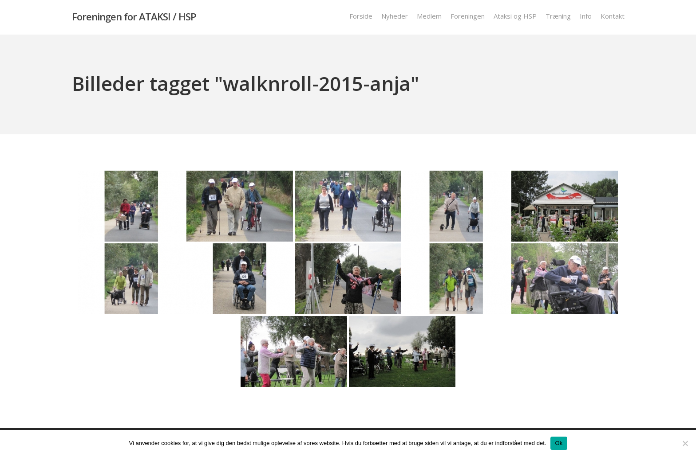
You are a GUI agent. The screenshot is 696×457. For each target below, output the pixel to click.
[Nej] (684, 443)
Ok (558, 443)
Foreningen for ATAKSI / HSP (134, 17)
